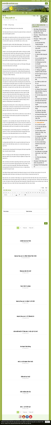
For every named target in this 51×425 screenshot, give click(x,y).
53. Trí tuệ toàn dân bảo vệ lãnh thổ (40, 127)
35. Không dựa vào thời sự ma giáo (40, 63)
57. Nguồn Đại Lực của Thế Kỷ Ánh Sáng (40, 148)
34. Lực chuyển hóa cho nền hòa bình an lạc (41, 59)
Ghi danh (33, 0)
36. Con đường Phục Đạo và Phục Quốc (41, 66)
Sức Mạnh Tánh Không (25, 346)
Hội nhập (38, 0)
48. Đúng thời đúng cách (41, 114)
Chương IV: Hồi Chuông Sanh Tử (40, 165)
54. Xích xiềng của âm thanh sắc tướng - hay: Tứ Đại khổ (40, 132)
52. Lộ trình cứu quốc (40, 124)
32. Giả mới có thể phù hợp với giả (40, 51)
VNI (46, 190)
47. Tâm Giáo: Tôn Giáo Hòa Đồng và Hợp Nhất (40, 111)
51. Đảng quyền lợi (39, 122)
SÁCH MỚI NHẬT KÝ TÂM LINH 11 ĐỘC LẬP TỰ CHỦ (25, 331)
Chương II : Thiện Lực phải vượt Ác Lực (40, 39)
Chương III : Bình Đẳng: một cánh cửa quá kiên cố (40, 161)
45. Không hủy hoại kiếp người (40, 103)
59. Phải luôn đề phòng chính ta (40, 158)
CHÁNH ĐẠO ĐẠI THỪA (25, 241)
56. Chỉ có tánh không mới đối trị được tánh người (40, 143)
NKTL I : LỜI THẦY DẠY (25, 407)
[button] (46, 3)
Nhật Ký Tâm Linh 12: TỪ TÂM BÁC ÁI (25, 316)
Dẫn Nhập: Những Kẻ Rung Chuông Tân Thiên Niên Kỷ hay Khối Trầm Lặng (40, 31)
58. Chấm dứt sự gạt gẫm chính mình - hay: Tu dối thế (41, 153)
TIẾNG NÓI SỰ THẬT (25, 376)
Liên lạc (43, 0)
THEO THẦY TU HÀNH (25, 286)
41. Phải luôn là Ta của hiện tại (40, 86)
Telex (43, 190)
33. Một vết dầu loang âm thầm (41, 55)
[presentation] (13, 218)
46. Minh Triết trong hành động (41, 107)
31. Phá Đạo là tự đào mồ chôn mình (41, 47)
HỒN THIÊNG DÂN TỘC (25, 391)
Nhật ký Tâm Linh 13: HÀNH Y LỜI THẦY (25, 301)
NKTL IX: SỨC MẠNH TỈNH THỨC (25, 361)
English (47, 0)
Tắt (40, 190)
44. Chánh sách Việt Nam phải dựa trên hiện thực (41, 99)
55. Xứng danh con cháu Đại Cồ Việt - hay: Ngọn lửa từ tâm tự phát (41, 138)
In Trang (3, 187)
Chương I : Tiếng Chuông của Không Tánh (40, 35)
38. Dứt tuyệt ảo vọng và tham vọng (41, 74)
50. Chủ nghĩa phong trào (41, 120)
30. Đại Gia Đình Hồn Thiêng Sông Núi (40, 43)
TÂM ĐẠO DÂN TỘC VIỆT (25, 271)
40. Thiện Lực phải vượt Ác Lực (40, 82)
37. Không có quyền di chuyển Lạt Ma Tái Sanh (40, 70)
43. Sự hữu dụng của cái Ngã (41, 95)
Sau (37, 15)
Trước (34, 15)
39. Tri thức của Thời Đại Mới (41, 78)
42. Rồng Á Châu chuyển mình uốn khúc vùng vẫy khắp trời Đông (41, 91)
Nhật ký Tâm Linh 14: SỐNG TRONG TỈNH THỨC (25, 256)
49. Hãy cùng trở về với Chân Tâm (40, 117)
